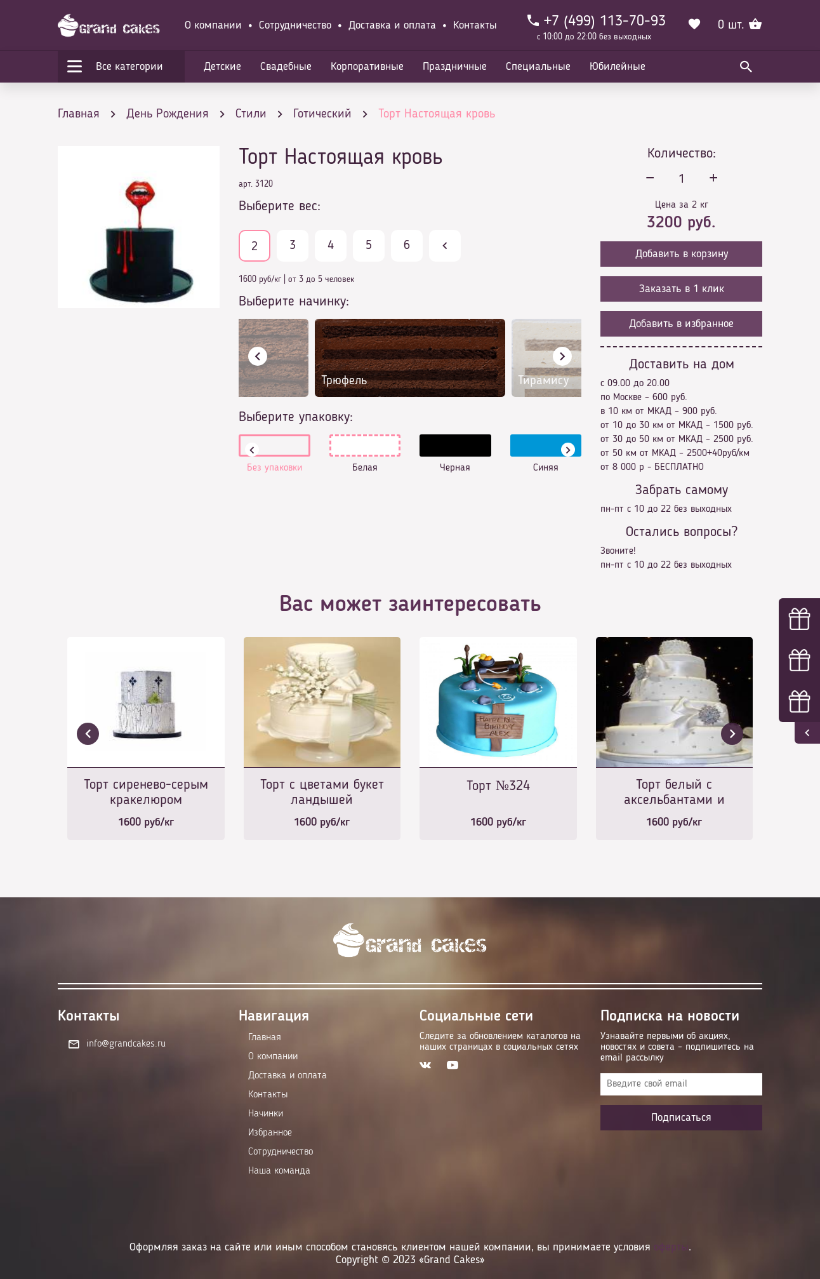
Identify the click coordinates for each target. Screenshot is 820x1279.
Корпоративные (367, 66)
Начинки (265, 1114)
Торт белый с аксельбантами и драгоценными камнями (674, 793)
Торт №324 (498, 786)
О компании (213, 25)
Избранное (270, 1133)
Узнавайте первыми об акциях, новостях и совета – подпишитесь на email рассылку (677, 1047)
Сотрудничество (295, 25)
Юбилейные (617, 66)
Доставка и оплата (392, 25)
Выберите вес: (280, 206)
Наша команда (279, 1171)
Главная (264, 1038)
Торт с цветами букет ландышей (322, 792)
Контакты (475, 25)
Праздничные (455, 66)
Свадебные (286, 66)
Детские (222, 66)
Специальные (538, 66)
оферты (671, 1247)
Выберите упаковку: (296, 417)
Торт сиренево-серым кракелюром (146, 792)
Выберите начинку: (294, 302)
